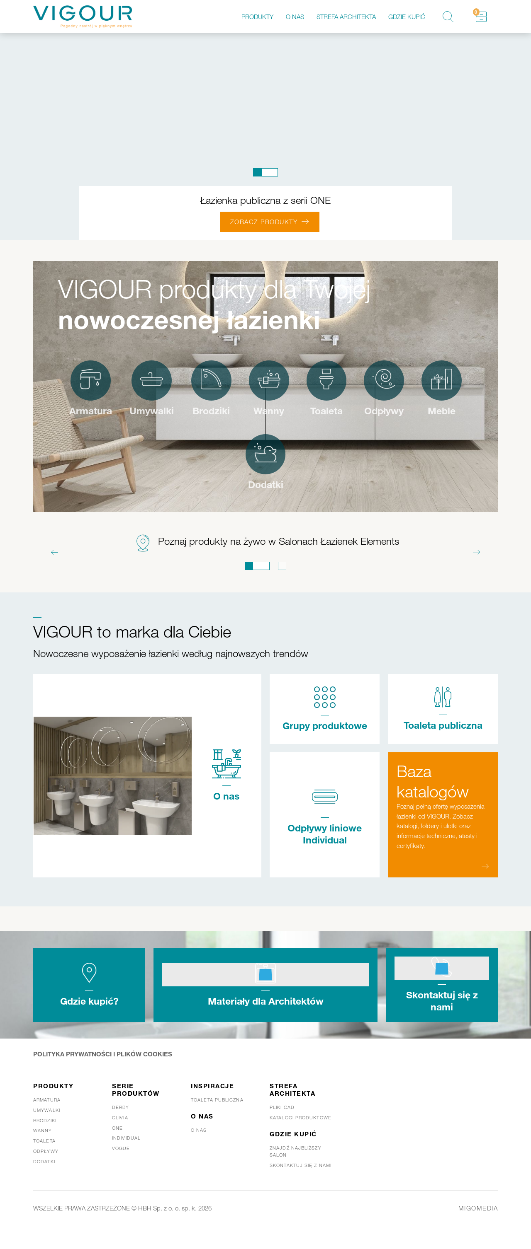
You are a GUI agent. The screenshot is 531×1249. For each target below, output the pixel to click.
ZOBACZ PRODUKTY (264, 221)
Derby (120, 1124)
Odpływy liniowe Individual (324, 850)
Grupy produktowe (324, 734)
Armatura (116, 412)
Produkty (257, 16)
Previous (54, 555)
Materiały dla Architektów (265, 1018)
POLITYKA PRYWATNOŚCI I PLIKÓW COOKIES (102, 1071)
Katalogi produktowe (300, 1135)
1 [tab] (265, 172)
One (117, 1145)
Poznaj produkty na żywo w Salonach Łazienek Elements (278, 543)
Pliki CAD (282, 1124)
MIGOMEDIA (478, 1225)
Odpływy (416, 412)
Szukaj (448, 16)
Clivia (120, 1135)
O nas (295, 16)
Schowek (476, 12)
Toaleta (358, 412)
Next (476, 555)
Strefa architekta (346, 16)
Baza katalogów (433, 796)
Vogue (121, 1165)
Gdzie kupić (406, 16)
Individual (126, 1155)
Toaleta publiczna (443, 734)
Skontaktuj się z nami (442, 1018)
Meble (236, 487)
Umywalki (178, 412)
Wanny (298, 412)
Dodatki (295, 487)
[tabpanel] (265, 136)
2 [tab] (282, 569)
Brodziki (239, 412)
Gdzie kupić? (89, 1018)
